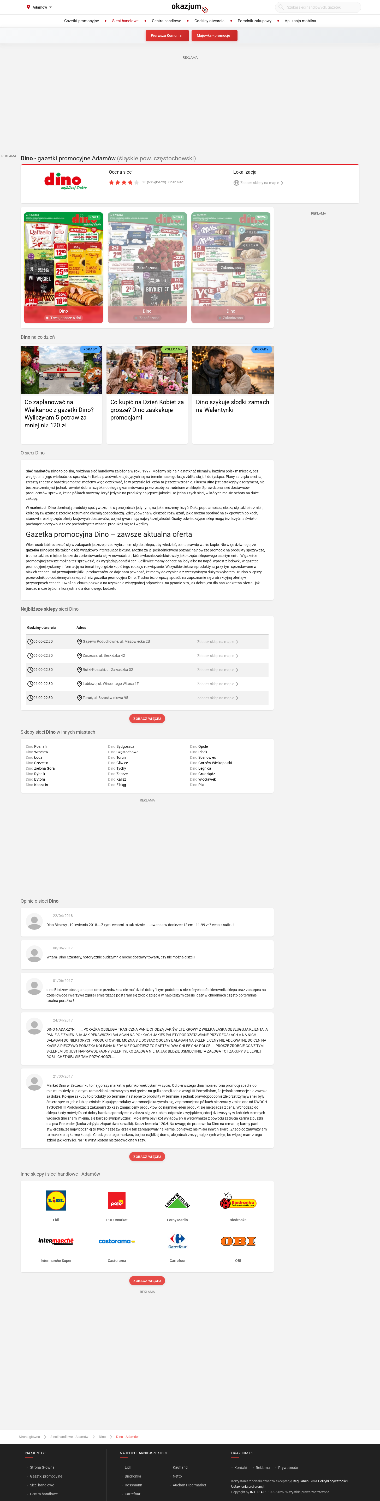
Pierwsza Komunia (166, 35)
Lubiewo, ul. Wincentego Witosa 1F (111, 683)
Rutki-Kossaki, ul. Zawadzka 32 (108, 669)
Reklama (263, 1468)
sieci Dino (50, 609)
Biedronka (133, 1476)
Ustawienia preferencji (247, 1486)
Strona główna (29, 1437)
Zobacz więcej (147, 719)
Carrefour (132, 1494)
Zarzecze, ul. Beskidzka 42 (104, 655)
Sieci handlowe (42, 1485)
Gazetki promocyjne (46, 1476)
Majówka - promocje (213, 35)
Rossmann (133, 1485)
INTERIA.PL (258, 1492)
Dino (102, 1437)
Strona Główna (42, 1467)
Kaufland (180, 1467)
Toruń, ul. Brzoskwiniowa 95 (105, 697)
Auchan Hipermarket (189, 1485)
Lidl (127, 1467)
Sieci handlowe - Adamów (69, 1437)
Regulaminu (301, 1481)
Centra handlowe (44, 1494)
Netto (177, 1476)
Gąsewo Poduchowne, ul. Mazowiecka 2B (116, 641)
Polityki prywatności (333, 1481)
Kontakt (240, 1468)
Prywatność (288, 1468)
